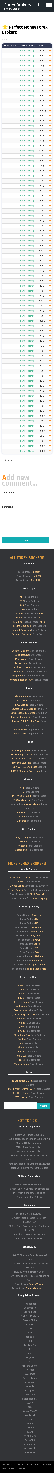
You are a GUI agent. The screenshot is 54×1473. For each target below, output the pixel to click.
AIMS (30, 1353)
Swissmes (30, 1374)
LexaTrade (29, 1394)
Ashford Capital (30, 1365)
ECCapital (30, 1390)
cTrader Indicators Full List (29, 1197)
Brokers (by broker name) (29, 890)
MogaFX (30, 1357)
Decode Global (30, 1320)
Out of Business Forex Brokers (29, 1234)
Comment (7, 507)
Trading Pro (30, 1345)
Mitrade (30, 1386)
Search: (23, 39)
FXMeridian (30, 1444)
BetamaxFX (30, 1307)
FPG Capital (30, 1303)
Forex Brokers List (21, 5)
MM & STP (29, 709)
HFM (30, 1349)
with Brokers (29, 1014)
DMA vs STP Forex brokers (29, 1151)
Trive (30, 1328)
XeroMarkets (30, 1382)
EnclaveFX (30, 1452)
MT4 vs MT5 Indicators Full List (29, 1193)
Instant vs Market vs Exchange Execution (29, 1163)
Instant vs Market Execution (29, 1135)
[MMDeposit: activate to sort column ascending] (41, 45)
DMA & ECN (29, 713)
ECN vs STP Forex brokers (29, 1143)
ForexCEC (30, 1440)
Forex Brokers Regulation (29, 1213)
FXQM (30, 1432)
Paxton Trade (30, 1378)
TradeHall (30, 1415)
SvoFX (30, 1423)
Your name (8, 492)
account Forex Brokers (29, 671)
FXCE (29, 1419)
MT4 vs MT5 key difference (29, 1184)
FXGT (30, 1361)
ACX (30, 1407)
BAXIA (30, 1403)
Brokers (29, 767)
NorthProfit (30, 1448)
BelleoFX (29, 1336)
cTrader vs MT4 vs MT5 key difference (29, 1188)
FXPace (30, 1324)
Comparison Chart (29, 729)
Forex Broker (29, 1284)
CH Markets (30, 1312)
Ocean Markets (30, 1398)
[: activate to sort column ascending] (49, 45)
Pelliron (30, 1427)
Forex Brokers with (29, 894)
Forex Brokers (29, 572)
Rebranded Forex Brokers (29, 1238)
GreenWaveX (30, 1411)
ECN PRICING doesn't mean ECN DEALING (29, 1139)
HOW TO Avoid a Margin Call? (29, 1271)
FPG (30, 1341)
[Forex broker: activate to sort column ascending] (10, 45)
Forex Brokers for (29, 898)
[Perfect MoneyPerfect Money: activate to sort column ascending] (27, 45)
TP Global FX (30, 1436)
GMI (30, 1332)
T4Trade (29, 1369)
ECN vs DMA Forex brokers (29, 1147)
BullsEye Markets (30, 1316)
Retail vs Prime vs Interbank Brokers (29, 1168)
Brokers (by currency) (29, 886)
